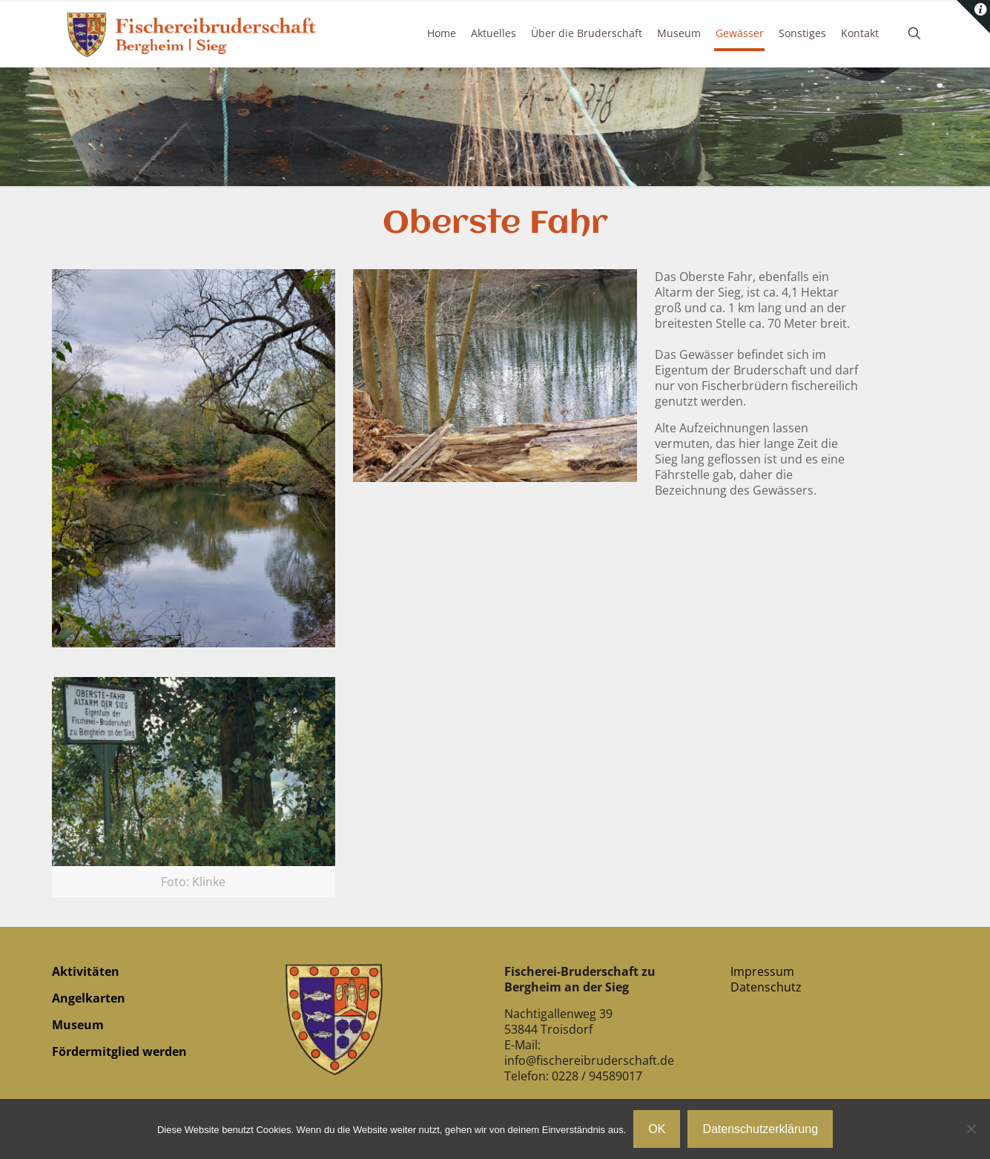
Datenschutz (766, 987)
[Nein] (971, 1128)
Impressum (762, 971)
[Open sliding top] (973, 16)
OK (656, 1129)
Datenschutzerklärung (760, 1129)
